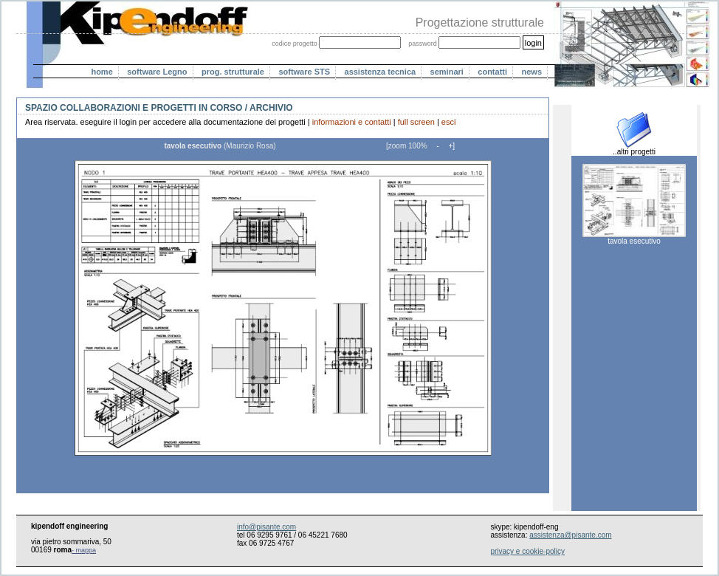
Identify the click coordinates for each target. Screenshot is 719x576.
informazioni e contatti (351, 121)
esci (448, 121)
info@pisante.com (266, 527)
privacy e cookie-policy (527, 551)
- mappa (84, 550)
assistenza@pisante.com (570, 535)
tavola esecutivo (634, 237)
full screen (416, 121)
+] (451, 146)
